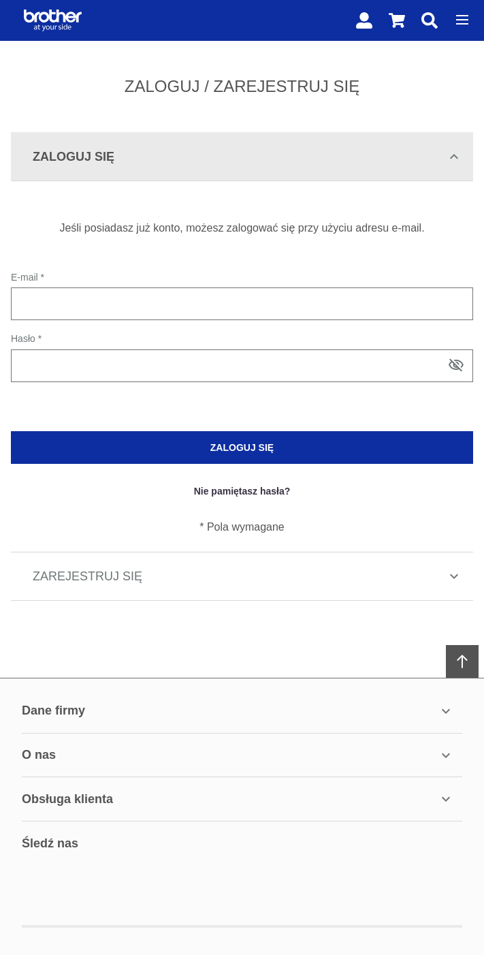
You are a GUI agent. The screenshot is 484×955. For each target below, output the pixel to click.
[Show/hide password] (456, 365)
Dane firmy (238, 711)
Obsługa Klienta (238, 799)
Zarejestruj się (247, 576)
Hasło (24, 338)
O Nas (238, 755)
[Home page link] (50, 20)
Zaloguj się (247, 156)
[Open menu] (462, 19)
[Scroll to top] (462, 661)
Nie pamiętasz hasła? (242, 491)
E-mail (26, 277)
